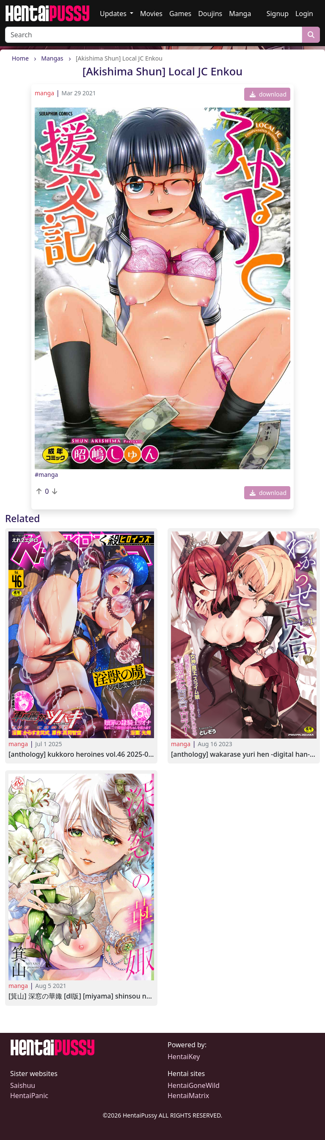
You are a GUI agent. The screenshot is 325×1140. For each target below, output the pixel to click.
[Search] (153, 35)
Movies (151, 13)
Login (304, 13)
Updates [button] (114, 13)
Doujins (210, 13)
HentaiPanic (29, 1095)
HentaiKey (184, 1056)
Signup (278, 13)
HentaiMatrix (188, 1095)
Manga (240, 13)
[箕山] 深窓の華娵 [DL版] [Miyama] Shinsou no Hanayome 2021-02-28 (81, 996)
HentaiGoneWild (194, 1085)
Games (180, 13)
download (268, 94)
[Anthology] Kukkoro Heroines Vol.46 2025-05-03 (81, 754)
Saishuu (22, 1085)
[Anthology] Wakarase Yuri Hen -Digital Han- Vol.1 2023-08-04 (244, 754)
